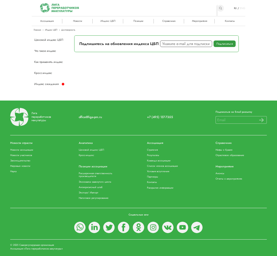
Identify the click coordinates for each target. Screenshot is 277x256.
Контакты (230, 20)
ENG (242, 8)
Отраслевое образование (230, 155)
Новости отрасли (21, 143)
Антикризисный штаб (91, 187)
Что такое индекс (45, 51)
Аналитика (86, 143)
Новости (77, 20)
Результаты (153, 155)
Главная (37, 30)
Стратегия (152, 150)
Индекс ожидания (46, 84)
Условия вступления (158, 171)
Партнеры (152, 176)
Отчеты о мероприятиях (229, 178)
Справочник (169, 20)
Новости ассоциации (21, 150)
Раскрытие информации (160, 187)
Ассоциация (155, 143)
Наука (13, 171)
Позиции (138, 20)
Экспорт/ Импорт (88, 192)
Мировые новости (20, 166)
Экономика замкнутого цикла (95, 182)
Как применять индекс (48, 62)
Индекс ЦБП (108, 20)
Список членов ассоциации (162, 166)
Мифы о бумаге (224, 150)
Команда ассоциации (159, 160)
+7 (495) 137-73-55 (160, 117)
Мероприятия (199, 20)
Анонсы (220, 173)
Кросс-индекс (43, 73)
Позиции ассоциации (93, 166)
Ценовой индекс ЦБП (48, 40)
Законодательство (20, 160)
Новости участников (21, 155)
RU (235, 8)
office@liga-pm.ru (90, 117)
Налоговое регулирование (93, 198)
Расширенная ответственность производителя (95, 175)
